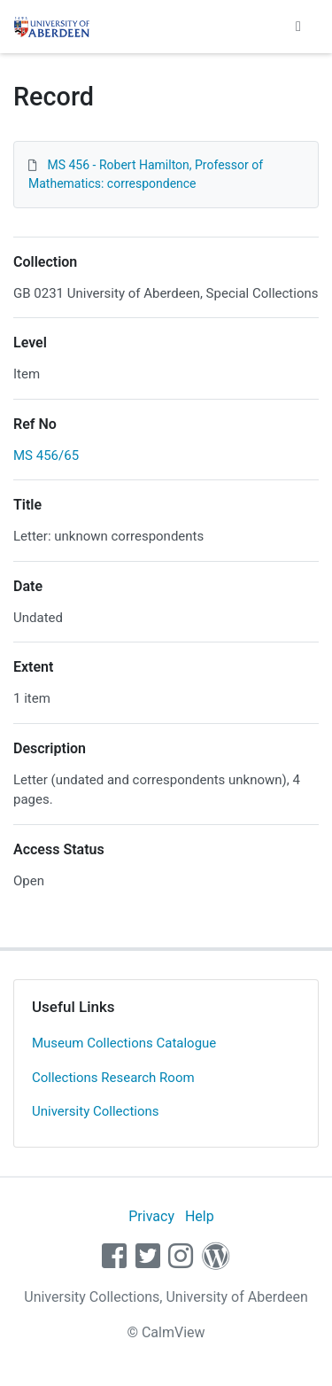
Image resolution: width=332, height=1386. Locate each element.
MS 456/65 (46, 455)
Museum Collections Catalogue (124, 1043)
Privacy (151, 1216)
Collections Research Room (113, 1078)
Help (199, 1216)
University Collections (95, 1111)
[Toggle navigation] (298, 26)
